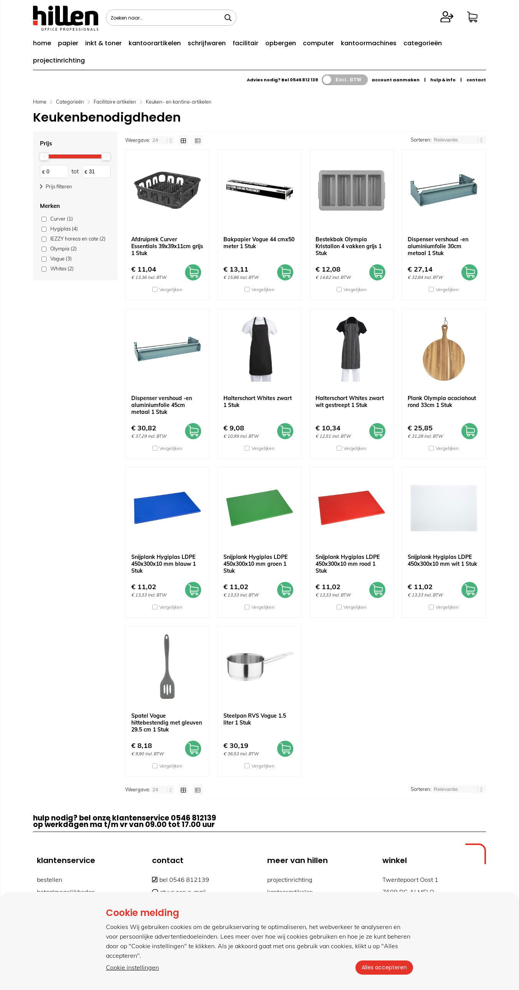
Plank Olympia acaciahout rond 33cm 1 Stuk (442, 402)
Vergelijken (170, 289)
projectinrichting (59, 60)
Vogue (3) (61, 258)
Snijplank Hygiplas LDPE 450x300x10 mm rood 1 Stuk (348, 563)
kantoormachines (369, 43)
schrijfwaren (207, 43)
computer (318, 43)
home (42, 43)
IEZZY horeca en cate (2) (78, 239)
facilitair (245, 43)
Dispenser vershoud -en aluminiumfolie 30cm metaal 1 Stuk (438, 246)
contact (476, 80)
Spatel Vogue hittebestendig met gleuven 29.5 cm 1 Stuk (166, 722)
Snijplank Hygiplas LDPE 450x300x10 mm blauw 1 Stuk (163, 563)
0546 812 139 (304, 80)
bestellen (49, 879)
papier (68, 43)
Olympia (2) (63, 248)
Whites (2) (62, 268)
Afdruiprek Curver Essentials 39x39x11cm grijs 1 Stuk (167, 246)
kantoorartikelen (155, 43)
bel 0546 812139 (180, 879)
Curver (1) (61, 219)
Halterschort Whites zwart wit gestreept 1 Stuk (350, 402)
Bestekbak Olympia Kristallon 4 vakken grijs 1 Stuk (349, 246)
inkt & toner (103, 43)
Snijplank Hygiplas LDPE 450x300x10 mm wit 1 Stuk (442, 560)
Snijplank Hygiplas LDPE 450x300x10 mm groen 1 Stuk (255, 563)
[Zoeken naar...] (228, 17)
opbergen (280, 43)
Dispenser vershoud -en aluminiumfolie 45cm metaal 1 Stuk (161, 405)
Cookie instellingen (132, 967)
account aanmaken (396, 80)
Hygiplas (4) (64, 229)
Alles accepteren (384, 967)
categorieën (422, 43)
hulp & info (443, 80)
